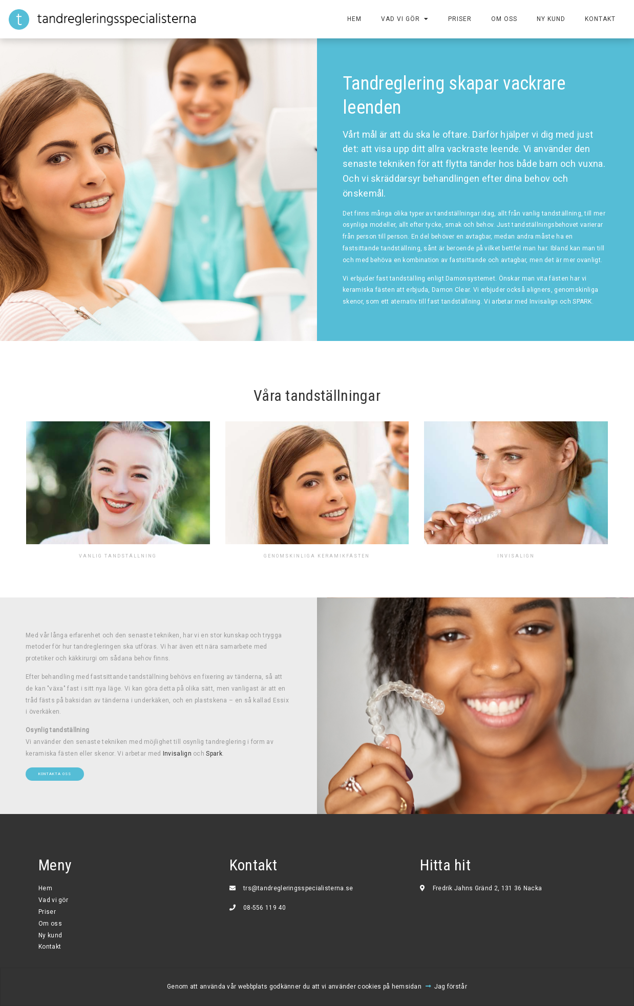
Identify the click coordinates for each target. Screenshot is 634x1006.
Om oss (503, 19)
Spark (214, 753)
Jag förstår (450, 986)
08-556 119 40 (264, 907)
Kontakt (599, 19)
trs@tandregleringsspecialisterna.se (298, 888)
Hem (353, 19)
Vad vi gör (399, 19)
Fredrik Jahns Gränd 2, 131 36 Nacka (487, 888)
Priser (459, 19)
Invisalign (177, 753)
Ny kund (550, 19)
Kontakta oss (54, 774)
